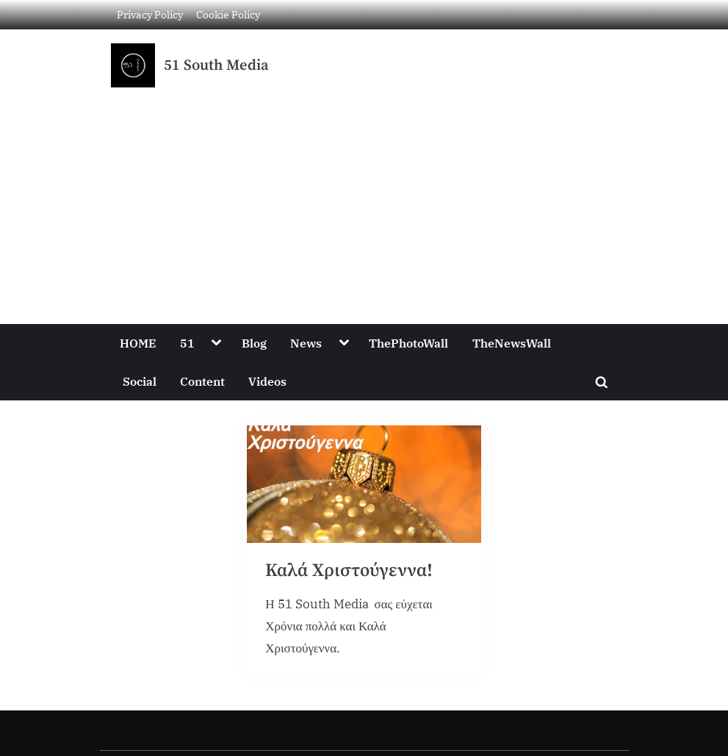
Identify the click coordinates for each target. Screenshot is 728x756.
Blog (254, 342)
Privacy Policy (150, 14)
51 (187, 342)
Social (139, 381)
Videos (267, 381)
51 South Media (216, 65)
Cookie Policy (228, 14)
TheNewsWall (511, 342)
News (306, 342)
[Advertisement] (364, 197)
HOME (138, 342)
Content (202, 381)
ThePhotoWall (408, 342)
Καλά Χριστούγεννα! (349, 570)
